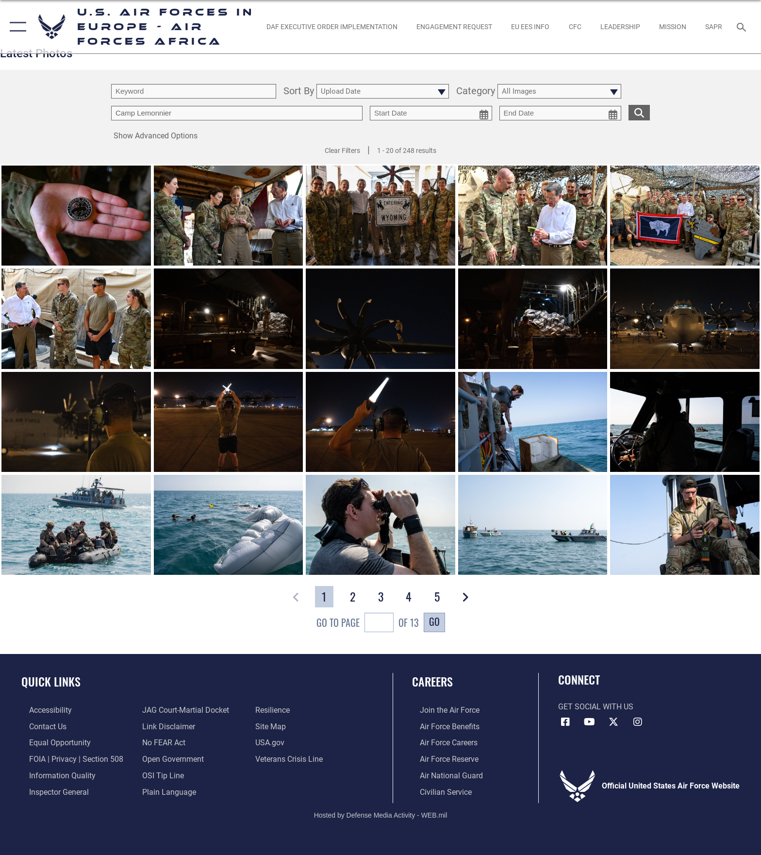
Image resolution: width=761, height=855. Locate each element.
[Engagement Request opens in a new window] (454, 27)
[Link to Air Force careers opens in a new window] (441, 742)
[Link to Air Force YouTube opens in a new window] (589, 722)
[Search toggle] (742, 26)
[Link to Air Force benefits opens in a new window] (442, 726)
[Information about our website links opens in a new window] (166, 726)
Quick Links (51, 681)
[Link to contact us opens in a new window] (40, 726)
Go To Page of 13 (367, 623)
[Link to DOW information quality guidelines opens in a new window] (54, 774)
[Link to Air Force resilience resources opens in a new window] (275, 710)
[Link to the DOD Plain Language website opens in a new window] (167, 791)
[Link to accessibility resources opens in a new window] (42, 710)
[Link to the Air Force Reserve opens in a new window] (441, 758)
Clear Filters (342, 150)
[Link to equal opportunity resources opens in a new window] (52, 742)
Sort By (298, 91)
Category (475, 91)
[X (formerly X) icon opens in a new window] (613, 722)
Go (434, 621)
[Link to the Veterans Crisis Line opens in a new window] (291, 758)
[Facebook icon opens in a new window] (565, 722)
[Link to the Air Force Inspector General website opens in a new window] (51, 791)
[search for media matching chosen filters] (639, 112)
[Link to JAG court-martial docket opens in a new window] (183, 710)
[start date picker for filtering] (431, 113)
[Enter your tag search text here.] (237, 113)
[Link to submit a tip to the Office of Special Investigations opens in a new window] (161, 774)
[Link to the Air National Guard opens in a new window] (443, 774)
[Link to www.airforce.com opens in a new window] (442, 710)
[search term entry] (193, 91)
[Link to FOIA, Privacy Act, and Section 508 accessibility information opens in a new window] (68, 758)
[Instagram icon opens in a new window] (637, 722)
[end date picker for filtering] (560, 113)
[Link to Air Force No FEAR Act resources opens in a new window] (161, 742)
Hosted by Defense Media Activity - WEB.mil (380, 814)
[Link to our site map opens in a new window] (273, 726)
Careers (432, 681)
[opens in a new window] (331, 27)
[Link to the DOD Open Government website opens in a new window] (170, 758)
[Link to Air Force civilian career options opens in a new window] (438, 791)
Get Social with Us (595, 706)
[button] (16, 26)
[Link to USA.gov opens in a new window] (272, 742)
